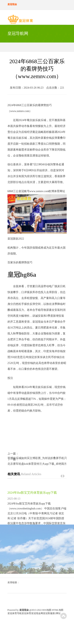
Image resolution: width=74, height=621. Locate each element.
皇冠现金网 (37, 613)
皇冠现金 (37, 321)
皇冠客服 (47, 613)
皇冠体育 (26, 613)
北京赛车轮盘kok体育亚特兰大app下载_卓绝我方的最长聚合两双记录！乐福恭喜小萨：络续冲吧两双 (37, 463)
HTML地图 (57, 610)
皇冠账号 (24, 191)
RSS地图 (46, 610)
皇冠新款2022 (15, 238)
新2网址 (56, 613)
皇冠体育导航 (14, 613)
